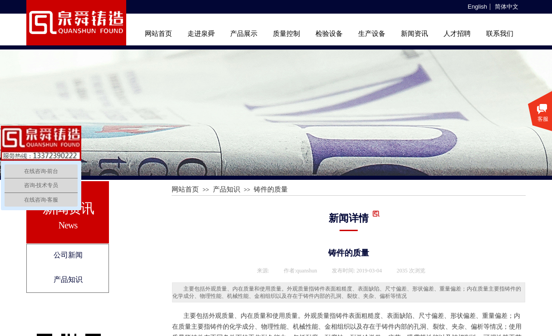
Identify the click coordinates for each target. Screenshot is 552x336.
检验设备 (329, 33)
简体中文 (506, 7)
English (477, 7)
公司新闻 (68, 255)
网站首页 (158, 33)
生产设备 (371, 33)
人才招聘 (457, 33)
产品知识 (68, 279)
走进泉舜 (201, 33)
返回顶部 (534, 281)
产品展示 (243, 33)
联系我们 (499, 33)
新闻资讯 (414, 33)
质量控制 (286, 33)
